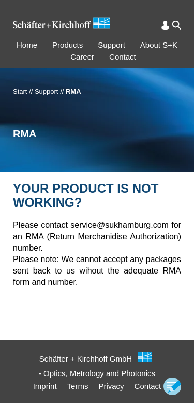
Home (27, 44)
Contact (122, 56)
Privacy (111, 386)
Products (67, 44)
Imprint (45, 386)
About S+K (158, 44)
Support (111, 44)
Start (20, 91)
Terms (77, 386)
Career (82, 56)
